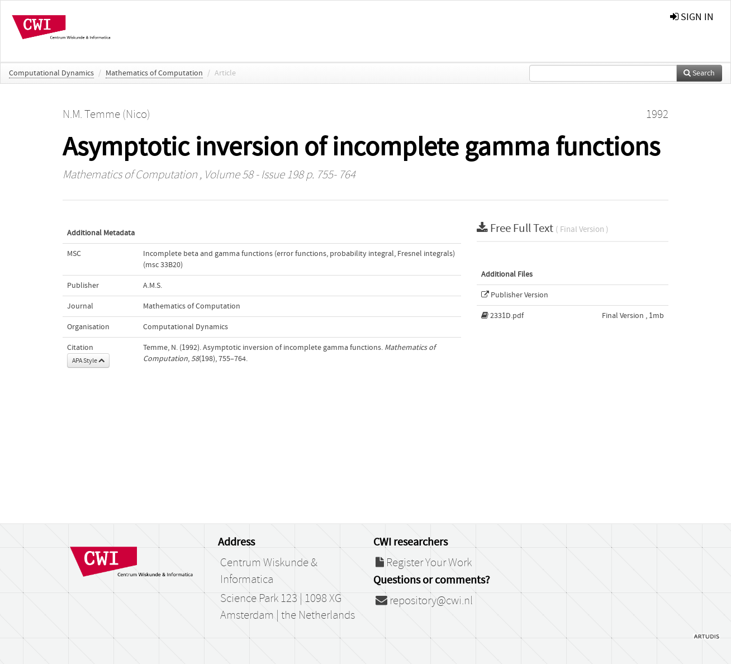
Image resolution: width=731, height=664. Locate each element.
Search (699, 73)
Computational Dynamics (51, 73)
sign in (692, 17)
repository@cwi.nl (424, 601)
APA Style (88, 360)
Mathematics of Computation (154, 73)
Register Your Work (424, 563)
